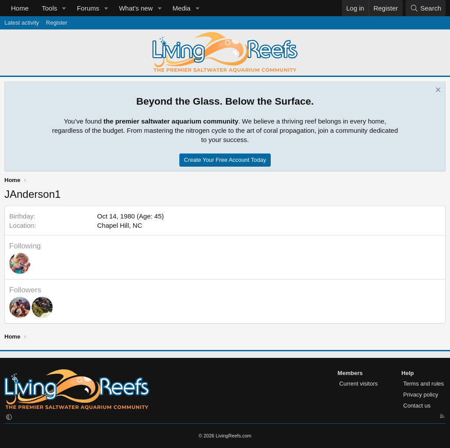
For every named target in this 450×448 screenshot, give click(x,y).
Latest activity (21, 22)
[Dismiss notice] (437, 90)
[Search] (426, 8)
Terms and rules (423, 383)
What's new (136, 8)
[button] (64, 8)
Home (20, 8)
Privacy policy (420, 394)
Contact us (417, 405)
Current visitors (358, 383)
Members (350, 373)
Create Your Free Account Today (225, 160)
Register (56, 22)
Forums (88, 8)
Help (408, 373)
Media (182, 8)
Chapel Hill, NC (119, 225)
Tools (49, 8)
